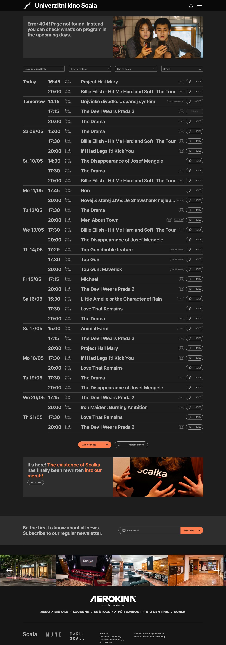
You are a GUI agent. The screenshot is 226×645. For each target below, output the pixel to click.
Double (180, 233)
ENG (181, 65)
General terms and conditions (36, 639)
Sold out (194, 95)
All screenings (89, 428)
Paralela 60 (178, 204)
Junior (180, 283)
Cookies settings (86, 639)
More (36, 466)
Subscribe (189, 507)
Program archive (131, 428)
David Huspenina (53, 636)
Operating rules (71, 639)
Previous (9, 547)
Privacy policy (56, 639)
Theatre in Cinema (175, 85)
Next (216, 547)
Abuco (34, 636)
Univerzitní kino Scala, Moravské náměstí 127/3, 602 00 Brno (112, 616)
